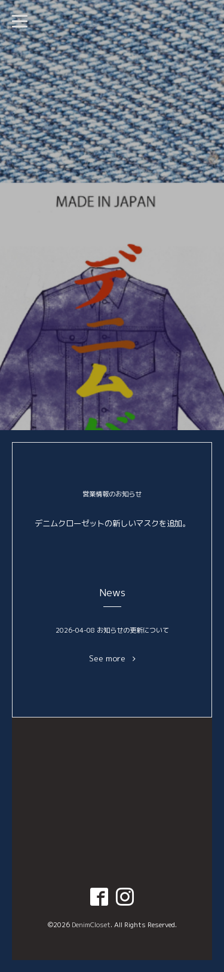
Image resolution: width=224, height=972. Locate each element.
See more (112, 658)
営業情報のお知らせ (112, 494)
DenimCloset (91, 925)
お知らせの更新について (133, 630)
